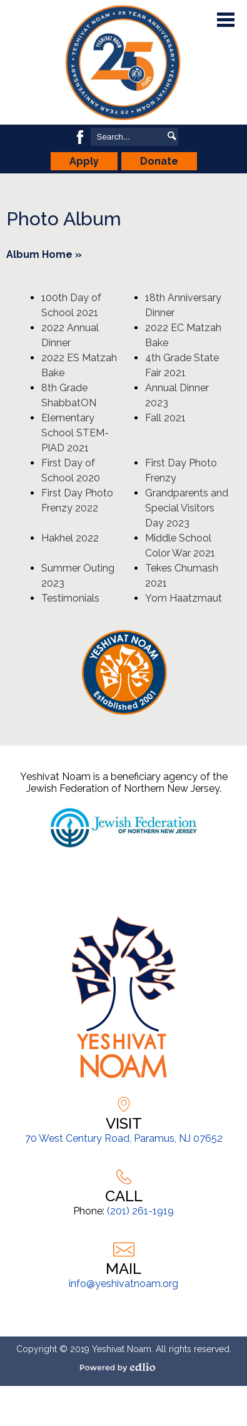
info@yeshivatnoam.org (123, 1284)
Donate (159, 161)
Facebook (80, 137)
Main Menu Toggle (225, 20)
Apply (84, 161)
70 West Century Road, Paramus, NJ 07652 (124, 1138)
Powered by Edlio (122, 1367)
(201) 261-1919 (140, 1211)
